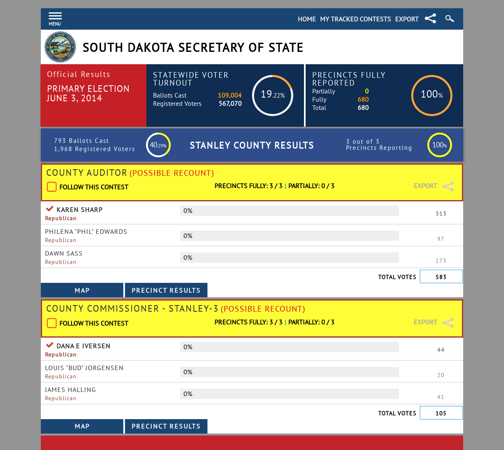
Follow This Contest (93, 187)
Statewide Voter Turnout (191, 79)
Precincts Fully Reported (349, 79)
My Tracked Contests (355, 19)
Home (307, 19)
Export (407, 19)
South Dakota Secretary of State (193, 47)
